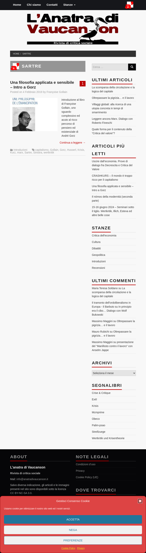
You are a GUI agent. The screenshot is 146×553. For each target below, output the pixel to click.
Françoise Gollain (57, 91)
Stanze (69, 4)
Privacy (81, 548)
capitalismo (41, 149)
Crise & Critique (101, 392)
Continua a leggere (73, 142)
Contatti (52, 4)
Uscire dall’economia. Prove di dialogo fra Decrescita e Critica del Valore (112, 165)
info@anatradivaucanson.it (32, 479)
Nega (73, 529)
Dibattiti (96, 248)
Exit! (94, 399)
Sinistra (37, 152)
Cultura (96, 241)
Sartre (26, 54)
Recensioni (98, 267)
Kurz (13, 152)
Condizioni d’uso (85, 464)
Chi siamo (34, 4)
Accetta (73, 519)
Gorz (63, 149)
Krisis (81, 149)
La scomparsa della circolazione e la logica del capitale (111, 292)
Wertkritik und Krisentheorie (108, 438)
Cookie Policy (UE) (87, 477)
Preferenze (73, 540)
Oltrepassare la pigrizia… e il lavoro (113, 97)
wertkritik (49, 152)
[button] (140, 501)
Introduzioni (20, 149)
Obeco (96, 418)
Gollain (54, 149)
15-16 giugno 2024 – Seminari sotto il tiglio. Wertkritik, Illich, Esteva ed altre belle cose (113, 211)
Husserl (71, 149)
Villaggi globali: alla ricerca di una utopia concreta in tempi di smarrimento (111, 108)
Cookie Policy (68, 548)
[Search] (132, 67)
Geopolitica (98, 254)
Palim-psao (98, 425)
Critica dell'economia (104, 235)
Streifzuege (98, 431)
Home (17, 4)
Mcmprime (98, 412)
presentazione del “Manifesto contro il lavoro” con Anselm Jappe (112, 346)
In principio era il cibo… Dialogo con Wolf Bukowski (111, 310)
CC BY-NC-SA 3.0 (20, 493)
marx (20, 152)
